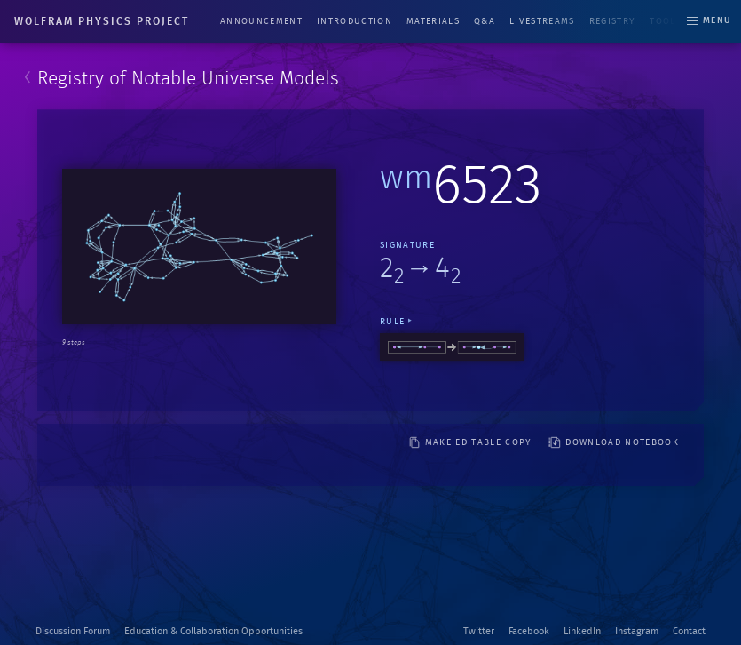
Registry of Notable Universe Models (188, 78)
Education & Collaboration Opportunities (213, 631)
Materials (433, 21)
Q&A (484, 21)
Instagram (636, 631)
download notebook (613, 442)
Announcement (261, 21)
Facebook (528, 631)
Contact (689, 631)
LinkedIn (582, 631)
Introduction (354, 21)
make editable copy (470, 442)
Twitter (478, 631)
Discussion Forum (72, 631)
